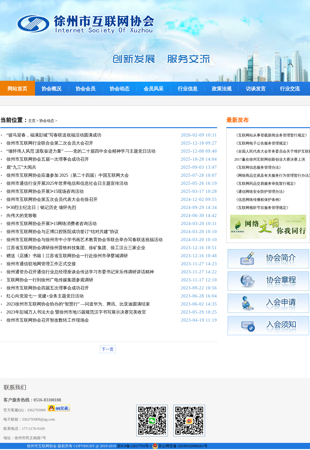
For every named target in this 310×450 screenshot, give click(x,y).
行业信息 (188, 88)
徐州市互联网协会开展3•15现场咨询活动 (45, 191)
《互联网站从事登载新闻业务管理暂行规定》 (271, 135)
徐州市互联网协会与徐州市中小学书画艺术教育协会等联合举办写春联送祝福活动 (85, 239)
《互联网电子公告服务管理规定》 (262, 143)
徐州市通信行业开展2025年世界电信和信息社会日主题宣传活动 (67, 183)
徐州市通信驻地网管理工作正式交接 (41, 264)
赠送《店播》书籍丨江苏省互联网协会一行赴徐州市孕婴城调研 (67, 255)
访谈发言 (256, 88)
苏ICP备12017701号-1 (134, 446)
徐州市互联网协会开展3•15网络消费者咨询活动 (52, 223)
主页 (32, 121)
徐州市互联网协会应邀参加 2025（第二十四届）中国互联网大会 (68, 175)
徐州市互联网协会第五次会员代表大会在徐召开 (52, 199)
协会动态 (119, 88)
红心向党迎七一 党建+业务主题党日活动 (45, 296)
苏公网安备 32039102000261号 (182, 446)
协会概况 (51, 88)
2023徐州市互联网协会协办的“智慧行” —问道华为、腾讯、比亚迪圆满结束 (78, 304)
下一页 (108, 349)
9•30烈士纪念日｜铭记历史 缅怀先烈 (41, 207)
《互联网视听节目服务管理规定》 (262, 208)
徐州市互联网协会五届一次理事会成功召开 (48, 159)
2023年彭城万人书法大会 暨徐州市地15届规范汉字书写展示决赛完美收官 (76, 312)
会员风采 (154, 88)
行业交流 (290, 88)
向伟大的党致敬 (22, 215)
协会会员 (85, 88)
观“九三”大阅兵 (21, 167)
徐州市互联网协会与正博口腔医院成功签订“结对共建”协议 (63, 231)
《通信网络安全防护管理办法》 (260, 191)
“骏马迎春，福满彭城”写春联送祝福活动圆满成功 (54, 135)
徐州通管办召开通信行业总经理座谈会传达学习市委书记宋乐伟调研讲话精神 (80, 272)
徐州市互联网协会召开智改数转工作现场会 (48, 320)
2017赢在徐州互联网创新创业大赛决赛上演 (269, 159)
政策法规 (222, 88)
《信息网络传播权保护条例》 (258, 199)
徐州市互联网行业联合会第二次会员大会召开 (50, 143)
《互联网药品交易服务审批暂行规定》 (266, 183)
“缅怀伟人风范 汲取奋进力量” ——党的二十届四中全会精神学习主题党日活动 (81, 151)
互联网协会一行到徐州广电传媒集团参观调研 (50, 280)
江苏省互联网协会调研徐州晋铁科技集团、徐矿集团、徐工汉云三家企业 (76, 247)
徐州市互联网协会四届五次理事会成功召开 (48, 288)
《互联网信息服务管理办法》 (258, 167)
